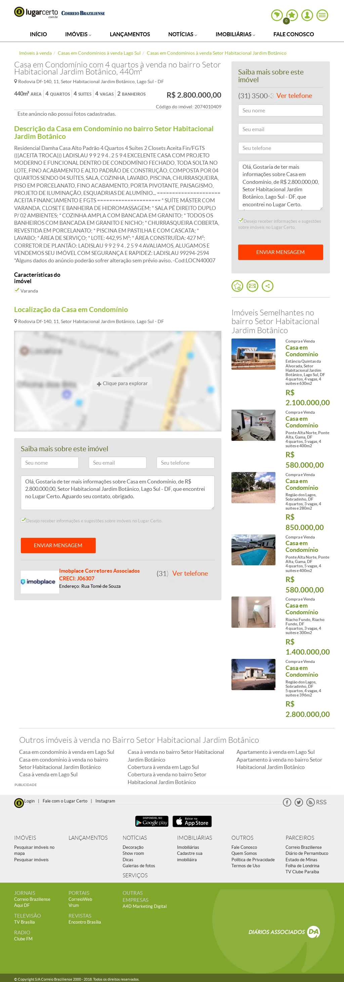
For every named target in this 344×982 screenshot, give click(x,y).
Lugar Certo (36, 12)
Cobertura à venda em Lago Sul (163, 767)
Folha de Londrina (302, 865)
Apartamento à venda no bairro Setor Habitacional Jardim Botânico (279, 763)
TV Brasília (24, 922)
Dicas (128, 859)
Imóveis (78, 34)
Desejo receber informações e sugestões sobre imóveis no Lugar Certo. (91, 520)
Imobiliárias (235, 34)
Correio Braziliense (304, 847)
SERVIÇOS (135, 875)
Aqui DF (22, 905)
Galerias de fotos (139, 865)
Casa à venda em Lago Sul (48, 774)
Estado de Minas (301, 859)
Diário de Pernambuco (307, 853)
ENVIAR (280, 252)
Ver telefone (190, 573)
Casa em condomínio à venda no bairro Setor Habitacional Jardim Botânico (63, 763)
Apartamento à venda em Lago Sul (275, 752)
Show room (133, 853)
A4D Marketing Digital (145, 906)
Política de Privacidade (253, 859)
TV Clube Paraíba (302, 871)
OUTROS (242, 838)
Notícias (182, 34)
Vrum (74, 905)
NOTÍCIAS (135, 838)
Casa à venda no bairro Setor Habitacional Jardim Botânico (176, 755)
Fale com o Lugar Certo (65, 801)
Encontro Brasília (85, 922)
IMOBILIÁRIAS (194, 838)
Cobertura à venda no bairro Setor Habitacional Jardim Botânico (167, 778)
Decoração (133, 847)
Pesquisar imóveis (31, 859)
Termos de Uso (245, 865)
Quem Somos (244, 853)
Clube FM (23, 938)
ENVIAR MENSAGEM (58, 545)
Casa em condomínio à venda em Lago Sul (66, 752)
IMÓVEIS (25, 838)
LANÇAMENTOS (88, 838)
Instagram (105, 801)
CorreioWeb (80, 899)
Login (29, 801)
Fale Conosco (293, 34)
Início (38, 34)
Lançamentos (130, 34)
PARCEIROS (300, 838)
